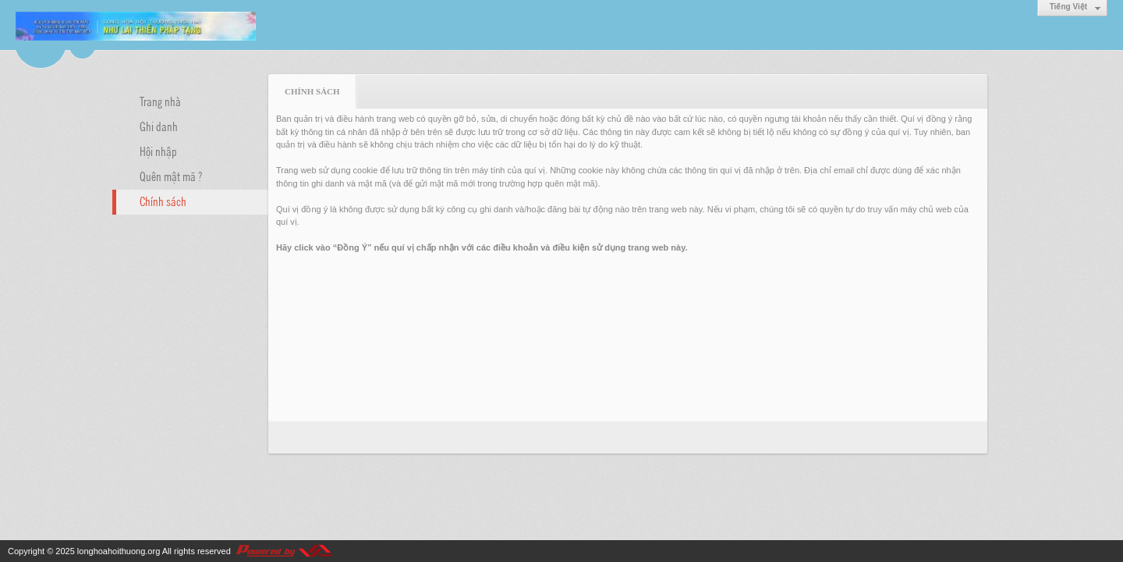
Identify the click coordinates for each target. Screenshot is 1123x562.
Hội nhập (158, 150)
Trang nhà (160, 100)
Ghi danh (159, 125)
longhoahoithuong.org (118, 551)
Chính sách (163, 200)
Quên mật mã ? (171, 175)
